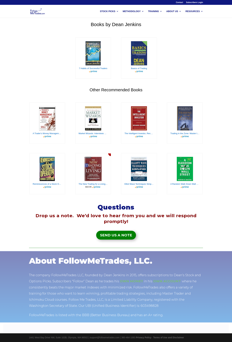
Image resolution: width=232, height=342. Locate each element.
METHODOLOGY (132, 11)
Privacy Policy (143, 337)
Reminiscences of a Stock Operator (47, 184)
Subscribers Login (194, 2)
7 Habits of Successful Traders (93, 68)
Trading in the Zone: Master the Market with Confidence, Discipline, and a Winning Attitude (184, 133)
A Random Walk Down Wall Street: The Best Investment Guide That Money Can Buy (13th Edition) (184, 184)
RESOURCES (192, 11)
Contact (179, 2)
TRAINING (153, 11)
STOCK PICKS (107, 11)
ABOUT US (172, 11)
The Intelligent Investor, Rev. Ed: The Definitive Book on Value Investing (139, 133)
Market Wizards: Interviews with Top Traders (93, 133)
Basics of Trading (139, 68)
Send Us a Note (116, 235)
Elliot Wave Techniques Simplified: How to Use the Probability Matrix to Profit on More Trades (139, 184)
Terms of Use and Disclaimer (168, 337)
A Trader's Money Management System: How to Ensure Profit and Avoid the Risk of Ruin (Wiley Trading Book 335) (47, 133)
